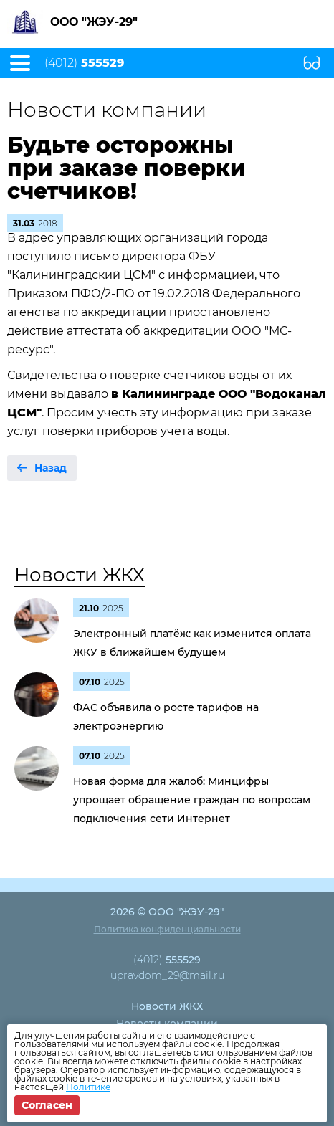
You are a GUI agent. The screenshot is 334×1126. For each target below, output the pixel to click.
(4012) (84, 63)
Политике (88, 1087)
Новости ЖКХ (79, 574)
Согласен (47, 1105)
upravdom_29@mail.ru (167, 975)
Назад (50, 468)
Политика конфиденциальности (167, 929)
